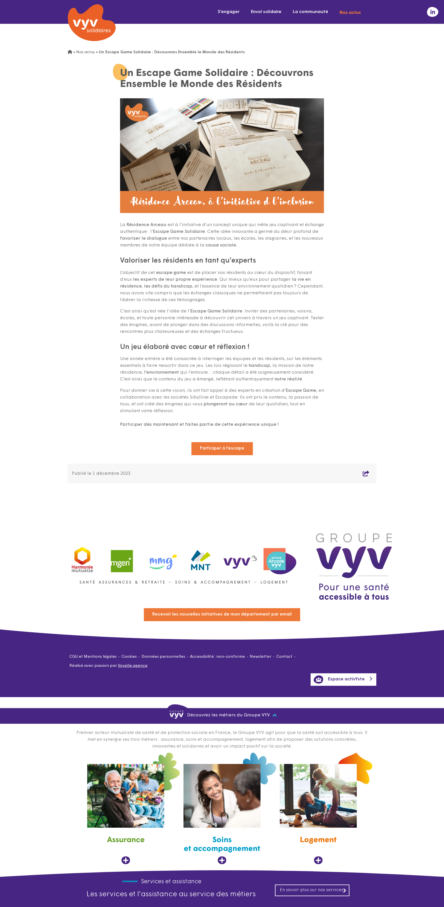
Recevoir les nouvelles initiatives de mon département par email (222, 614)
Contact (284, 657)
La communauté (310, 12)
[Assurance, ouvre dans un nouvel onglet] (125, 814)
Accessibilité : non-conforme (217, 657)
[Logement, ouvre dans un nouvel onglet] (318, 814)
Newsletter (260, 657)
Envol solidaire (266, 12)
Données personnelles (163, 657)
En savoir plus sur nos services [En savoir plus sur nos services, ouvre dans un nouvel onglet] (313, 890)
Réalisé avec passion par (108, 666)
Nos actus (350, 12)
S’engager (229, 12)
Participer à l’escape (222, 448)
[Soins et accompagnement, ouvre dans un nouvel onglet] (222, 814)
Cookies (129, 657)
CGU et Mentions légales (93, 657)
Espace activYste (339, 679)
